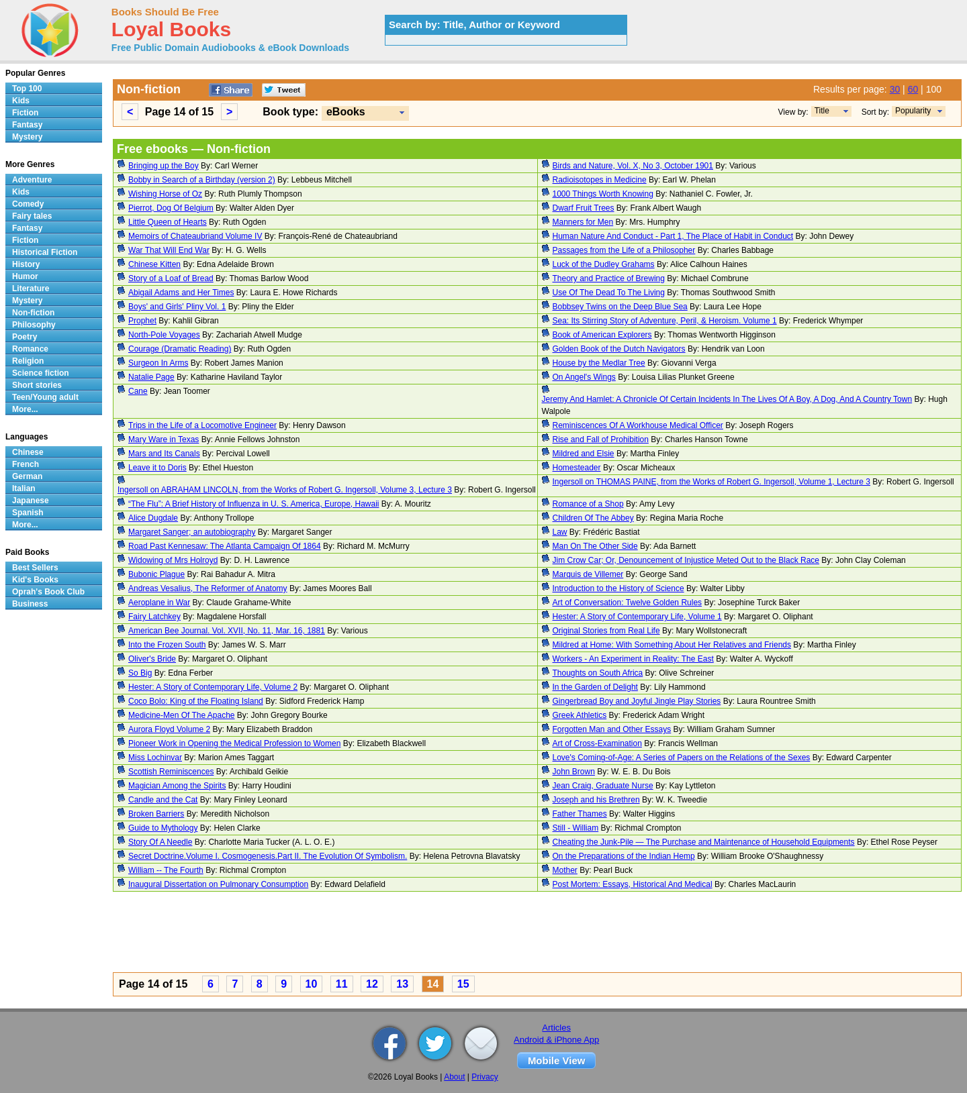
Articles (556, 1028)
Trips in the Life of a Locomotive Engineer (202, 425)
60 (913, 89)
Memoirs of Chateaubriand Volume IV (195, 236)
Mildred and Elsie (583, 453)
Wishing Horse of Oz (165, 194)
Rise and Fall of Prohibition (601, 439)
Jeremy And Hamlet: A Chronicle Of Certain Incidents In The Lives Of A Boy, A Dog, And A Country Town (727, 399)
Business (30, 604)
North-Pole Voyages (164, 335)
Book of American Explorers (602, 335)
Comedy (28, 204)
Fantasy (27, 124)
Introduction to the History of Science (618, 588)
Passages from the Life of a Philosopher (624, 250)
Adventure (32, 180)
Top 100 (27, 88)
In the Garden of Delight (595, 687)
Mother (565, 870)
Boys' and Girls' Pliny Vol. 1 (177, 306)
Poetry (24, 337)
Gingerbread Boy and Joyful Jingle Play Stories (637, 701)
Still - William (576, 828)
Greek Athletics (580, 715)
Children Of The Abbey (593, 518)
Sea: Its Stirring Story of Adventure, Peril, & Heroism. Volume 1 (665, 320)
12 (372, 984)
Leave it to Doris (157, 467)
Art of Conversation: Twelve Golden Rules (627, 602)
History (26, 264)
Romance (30, 349)
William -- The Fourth (165, 870)
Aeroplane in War (159, 602)
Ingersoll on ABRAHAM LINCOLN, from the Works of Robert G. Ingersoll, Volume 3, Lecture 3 (285, 490)
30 (895, 89)
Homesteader (577, 467)
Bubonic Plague (156, 574)
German (27, 476)
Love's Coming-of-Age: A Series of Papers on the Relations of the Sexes (682, 757)
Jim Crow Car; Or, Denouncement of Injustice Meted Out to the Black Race (686, 560)
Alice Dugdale (153, 518)
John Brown (574, 771)
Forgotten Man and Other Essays (612, 729)
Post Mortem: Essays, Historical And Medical (632, 884)
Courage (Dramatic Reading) (179, 349)
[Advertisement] (516, 934)
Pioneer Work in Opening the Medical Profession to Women (234, 743)
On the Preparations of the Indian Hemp (624, 856)
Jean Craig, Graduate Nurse (603, 785)
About (454, 1077)
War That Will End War (169, 250)
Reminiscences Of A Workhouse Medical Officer (638, 425)
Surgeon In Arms (158, 363)
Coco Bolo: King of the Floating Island (195, 701)
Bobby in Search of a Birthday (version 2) (201, 180)
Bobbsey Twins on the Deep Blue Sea (620, 306)
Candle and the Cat (162, 799)
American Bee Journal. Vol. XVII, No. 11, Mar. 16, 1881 (226, 630)
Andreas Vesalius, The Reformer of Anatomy (207, 588)
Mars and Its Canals (164, 453)
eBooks (345, 111)
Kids (21, 100)
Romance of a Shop (588, 504)
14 (433, 984)
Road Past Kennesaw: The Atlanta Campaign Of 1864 (224, 546)
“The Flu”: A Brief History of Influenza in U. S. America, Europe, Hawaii (253, 504)
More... (25, 409)
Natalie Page (151, 377)
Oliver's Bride (152, 659)
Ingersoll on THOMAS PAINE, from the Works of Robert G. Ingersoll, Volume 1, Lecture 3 (712, 481)
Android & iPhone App (556, 1040)
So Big (140, 673)
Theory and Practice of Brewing (609, 278)
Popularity (913, 110)
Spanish (28, 512)
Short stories (37, 385)
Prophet (142, 320)
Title (822, 110)
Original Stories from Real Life (606, 630)
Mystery (27, 137)
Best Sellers (35, 567)
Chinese (28, 452)
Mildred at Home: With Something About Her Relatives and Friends (672, 644)
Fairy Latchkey (154, 616)
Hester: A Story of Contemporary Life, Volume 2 (212, 687)
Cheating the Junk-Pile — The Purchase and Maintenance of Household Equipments (704, 842)
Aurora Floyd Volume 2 (169, 729)
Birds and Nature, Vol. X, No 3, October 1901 (633, 165)
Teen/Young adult (45, 397)
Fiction (25, 112)
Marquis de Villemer (588, 574)
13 (402, 984)
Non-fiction (33, 312)
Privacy (484, 1077)
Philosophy (34, 324)
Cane (138, 391)
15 (463, 984)
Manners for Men (583, 222)
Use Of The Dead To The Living (609, 292)
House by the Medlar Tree (599, 363)
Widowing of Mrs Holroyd (173, 560)
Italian (24, 488)
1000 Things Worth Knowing (603, 194)
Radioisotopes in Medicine (600, 180)
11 (342, 984)
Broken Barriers (156, 814)
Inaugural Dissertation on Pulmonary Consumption (218, 884)
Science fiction (40, 373)
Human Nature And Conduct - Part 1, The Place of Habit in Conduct (673, 236)
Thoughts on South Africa (598, 673)
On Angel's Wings (584, 377)
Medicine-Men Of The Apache (181, 715)
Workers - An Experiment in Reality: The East (633, 659)
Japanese (30, 500)
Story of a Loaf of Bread (171, 278)
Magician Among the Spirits (177, 785)
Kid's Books (35, 579)
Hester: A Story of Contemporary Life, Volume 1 (637, 616)
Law (560, 532)
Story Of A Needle (160, 842)
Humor (25, 276)
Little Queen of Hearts (167, 222)
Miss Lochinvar (155, 757)
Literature (30, 288)
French (25, 464)
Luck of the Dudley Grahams (604, 264)
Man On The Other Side (595, 546)
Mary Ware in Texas (163, 439)
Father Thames (580, 814)
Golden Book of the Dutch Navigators (619, 349)
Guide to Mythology (162, 828)
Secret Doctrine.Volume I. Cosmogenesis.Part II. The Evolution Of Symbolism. (267, 856)
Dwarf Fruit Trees (583, 208)
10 (312, 984)
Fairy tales (32, 216)
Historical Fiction (44, 252)
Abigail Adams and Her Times (181, 292)
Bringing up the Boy (163, 165)
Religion (28, 361)
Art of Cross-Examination (597, 743)
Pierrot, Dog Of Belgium (171, 208)
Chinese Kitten (154, 264)
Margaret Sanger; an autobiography (191, 532)
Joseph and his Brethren (596, 799)
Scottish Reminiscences (171, 771)
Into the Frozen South (166, 644)
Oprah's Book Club (48, 591)
